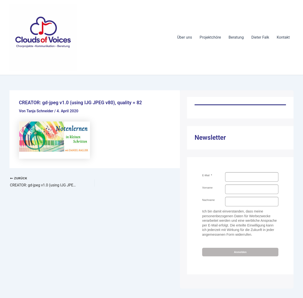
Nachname (208, 200)
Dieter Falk (260, 37)
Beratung (236, 37)
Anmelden (240, 252)
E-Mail (206, 175)
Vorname (207, 187)
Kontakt (283, 37)
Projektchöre (210, 37)
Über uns (184, 37)
